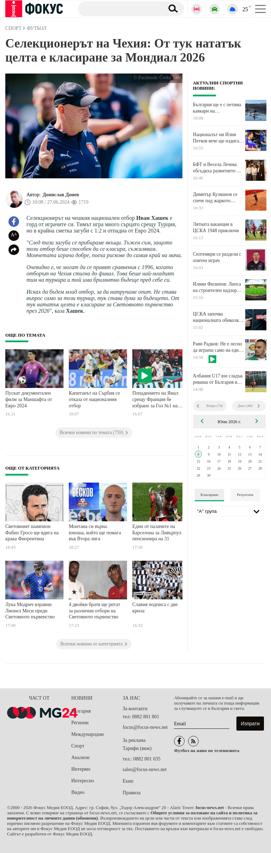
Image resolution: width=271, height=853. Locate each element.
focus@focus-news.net (145, 727)
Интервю (80, 769)
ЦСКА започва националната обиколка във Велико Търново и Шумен (217, 317)
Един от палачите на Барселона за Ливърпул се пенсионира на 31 (159, 532)
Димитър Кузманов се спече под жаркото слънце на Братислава (215, 198)
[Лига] (229, 511)
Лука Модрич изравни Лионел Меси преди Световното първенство (30, 610)
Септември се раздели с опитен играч (217, 257)
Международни (87, 734)
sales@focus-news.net (145, 769)
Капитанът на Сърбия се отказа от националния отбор (94, 399)
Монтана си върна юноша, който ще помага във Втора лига (95, 532)
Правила (132, 792)
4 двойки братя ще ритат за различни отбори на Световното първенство (94, 610)
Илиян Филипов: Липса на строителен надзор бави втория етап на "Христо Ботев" (217, 287)
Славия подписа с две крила (154, 607)
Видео (77, 792)
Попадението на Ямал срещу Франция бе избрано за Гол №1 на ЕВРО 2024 (155, 400)
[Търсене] (118, 8)
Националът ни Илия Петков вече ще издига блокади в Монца (216, 138)
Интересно (82, 780)
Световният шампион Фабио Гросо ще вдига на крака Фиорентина (32, 532)
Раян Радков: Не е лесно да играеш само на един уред (217, 347)
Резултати (245, 494)
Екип (128, 781)
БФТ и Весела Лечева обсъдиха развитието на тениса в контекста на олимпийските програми (218, 168)
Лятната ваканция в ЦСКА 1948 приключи (216, 227)
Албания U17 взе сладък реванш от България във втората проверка (218, 379)
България (81, 711)
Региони (80, 722)
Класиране (209, 494)
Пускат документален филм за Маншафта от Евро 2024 (28, 399)
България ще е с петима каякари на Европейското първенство (217, 108)
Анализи (80, 757)
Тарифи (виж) (137, 748)
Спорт (77, 746)
